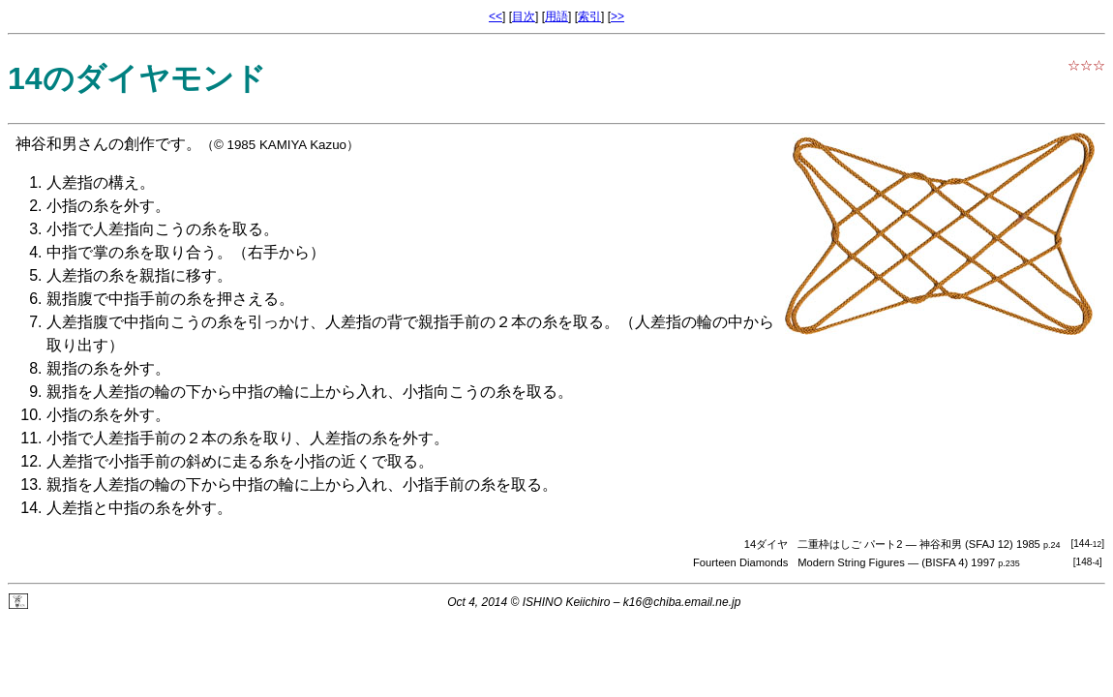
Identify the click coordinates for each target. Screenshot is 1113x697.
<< (495, 16)
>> (617, 16)
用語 (556, 16)
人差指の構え (92, 182)
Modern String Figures (851, 562)
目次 (523, 16)
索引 (589, 16)
